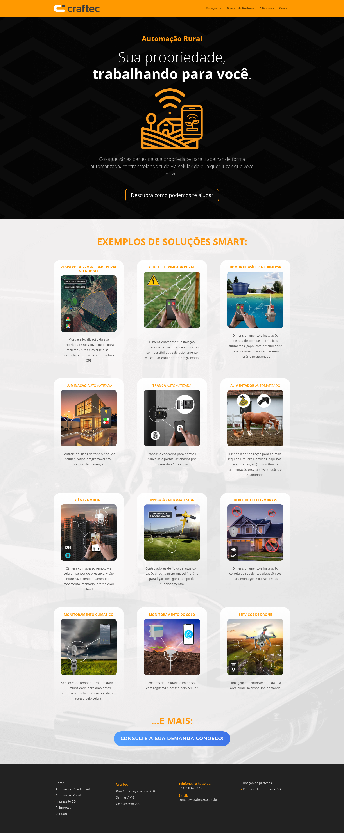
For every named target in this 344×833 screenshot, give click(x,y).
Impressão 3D (65, 801)
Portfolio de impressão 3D (261, 789)
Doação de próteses (256, 783)
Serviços (212, 8)
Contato (284, 8)
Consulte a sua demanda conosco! (172, 738)
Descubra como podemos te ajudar (172, 195)
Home (59, 783)
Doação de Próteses (241, 8)
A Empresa (267, 8)
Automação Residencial (72, 789)
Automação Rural (67, 795)
